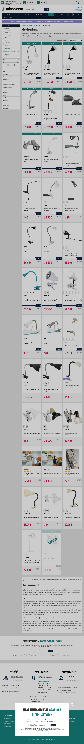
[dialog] (42, 372)
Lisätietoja (46, 730)
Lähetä (53, 725)
